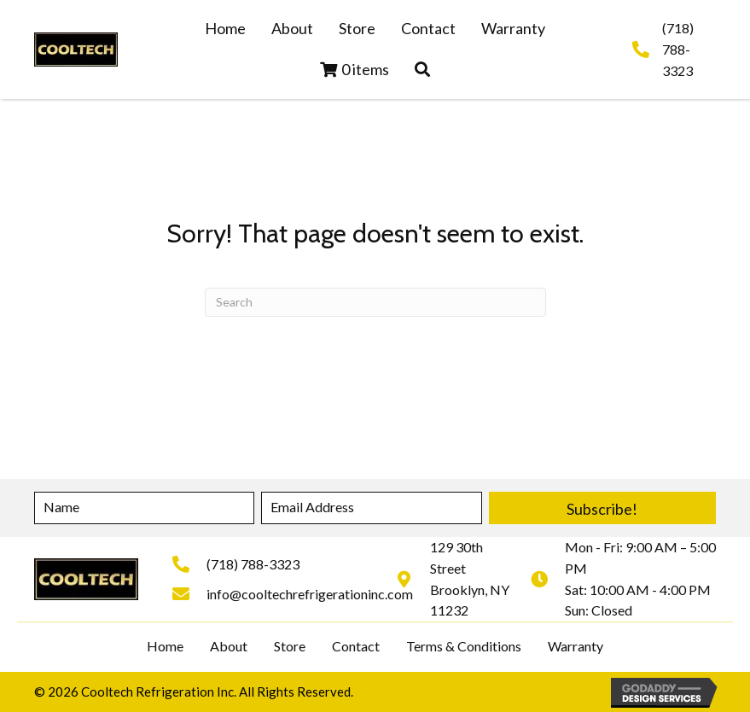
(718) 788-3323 (678, 49)
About (228, 646)
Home (165, 646)
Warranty (575, 646)
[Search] (375, 302)
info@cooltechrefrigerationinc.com (309, 594)
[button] (422, 70)
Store (289, 646)
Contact (356, 646)
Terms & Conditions (463, 646)
